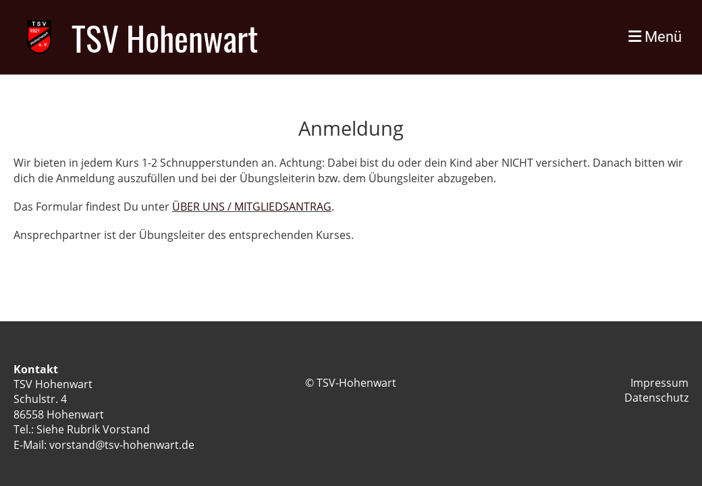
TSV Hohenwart (165, 37)
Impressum (659, 382)
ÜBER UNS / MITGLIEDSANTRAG (251, 206)
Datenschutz (656, 397)
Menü (655, 36)
